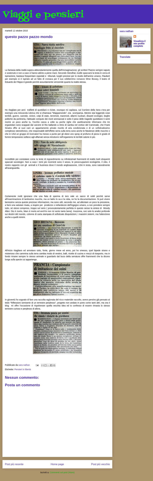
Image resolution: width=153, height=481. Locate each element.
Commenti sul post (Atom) (62, 472)
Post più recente (14, 464)
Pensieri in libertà (22, 369)
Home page (57, 464)
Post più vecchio (100, 464)
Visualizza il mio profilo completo (140, 43)
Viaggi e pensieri (43, 15)
